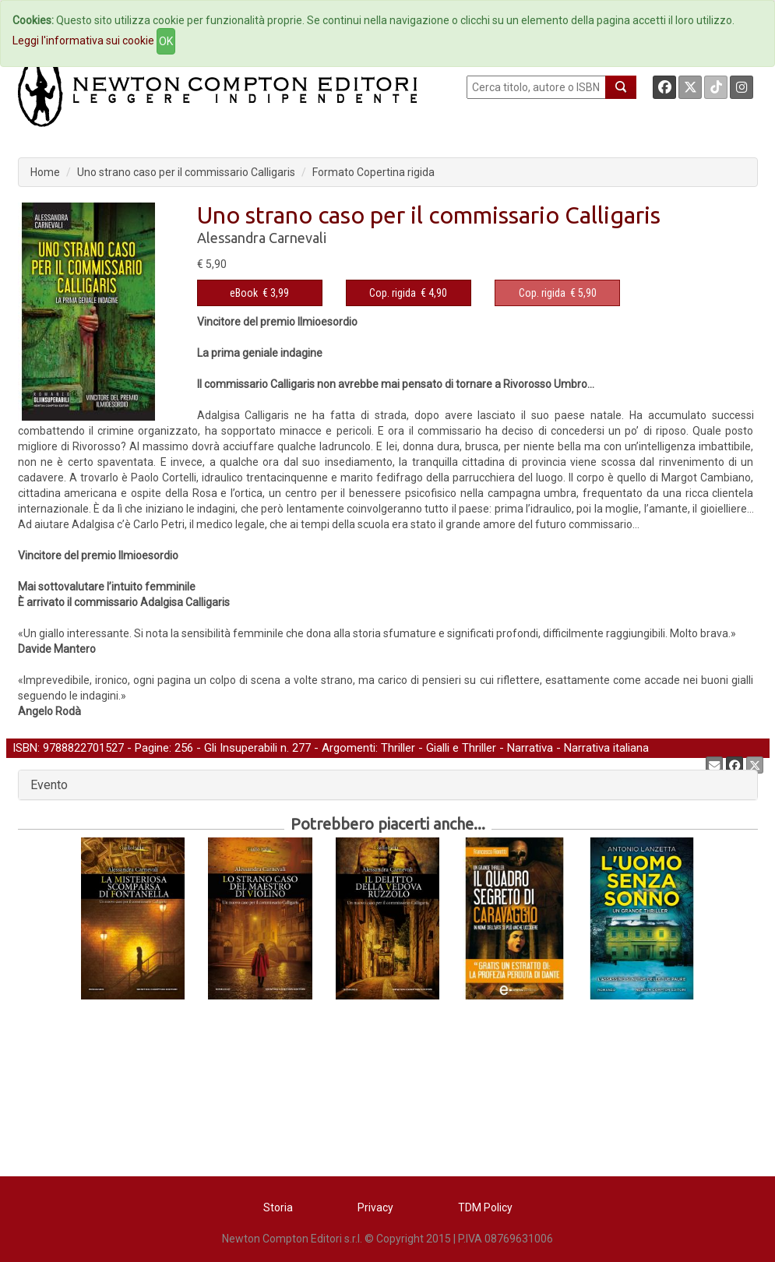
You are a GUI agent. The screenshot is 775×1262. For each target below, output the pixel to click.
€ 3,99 (259, 293)
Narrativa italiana (606, 748)
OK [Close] (166, 41)
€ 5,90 (558, 293)
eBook (244, 293)
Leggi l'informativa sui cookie (83, 40)
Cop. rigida (392, 293)
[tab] (388, 785)
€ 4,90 (408, 293)
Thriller (398, 748)
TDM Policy (485, 1207)
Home (45, 172)
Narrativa (530, 748)
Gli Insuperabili (240, 748)
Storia (278, 1207)
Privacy (375, 1207)
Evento (49, 784)
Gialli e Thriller (461, 748)
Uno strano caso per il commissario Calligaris (186, 172)
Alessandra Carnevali (261, 237)
